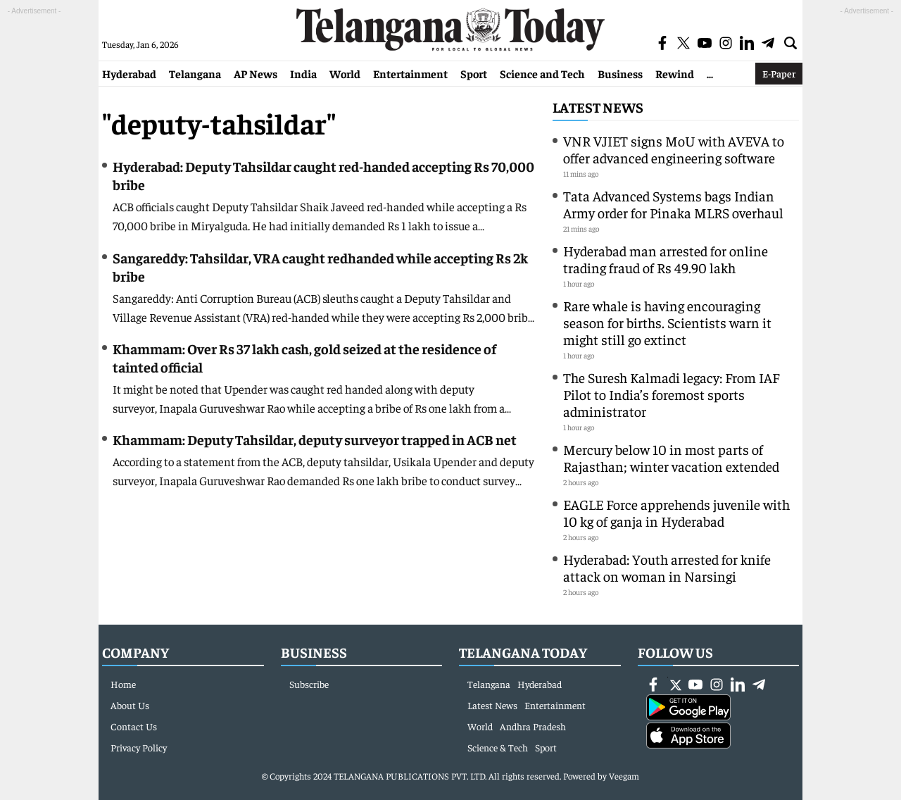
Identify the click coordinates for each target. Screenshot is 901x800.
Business (620, 73)
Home (123, 683)
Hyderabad (129, 73)
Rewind (674, 73)
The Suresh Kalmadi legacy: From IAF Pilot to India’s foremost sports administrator (671, 394)
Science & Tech (497, 747)
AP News (255, 73)
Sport (473, 73)
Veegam (624, 776)
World (344, 73)
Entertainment (410, 73)
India (303, 73)
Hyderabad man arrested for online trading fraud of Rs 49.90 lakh (665, 259)
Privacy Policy (139, 747)
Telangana (195, 73)
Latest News (598, 106)
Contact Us (134, 726)
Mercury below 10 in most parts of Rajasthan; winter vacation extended (671, 457)
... (710, 73)
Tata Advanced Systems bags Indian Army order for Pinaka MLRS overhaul (673, 204)
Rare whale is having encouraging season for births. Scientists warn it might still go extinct (667, 322)
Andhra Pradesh (533, 726)
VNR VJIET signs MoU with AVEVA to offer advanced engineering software (673, 149)
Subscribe (309, 683)
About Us (130, 705)
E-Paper (778, 73)
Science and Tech (542, 73)
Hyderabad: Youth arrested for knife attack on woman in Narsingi (667, 567)
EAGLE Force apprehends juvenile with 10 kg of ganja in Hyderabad (676, 512)
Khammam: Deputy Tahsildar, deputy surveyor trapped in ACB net (315, 439)
